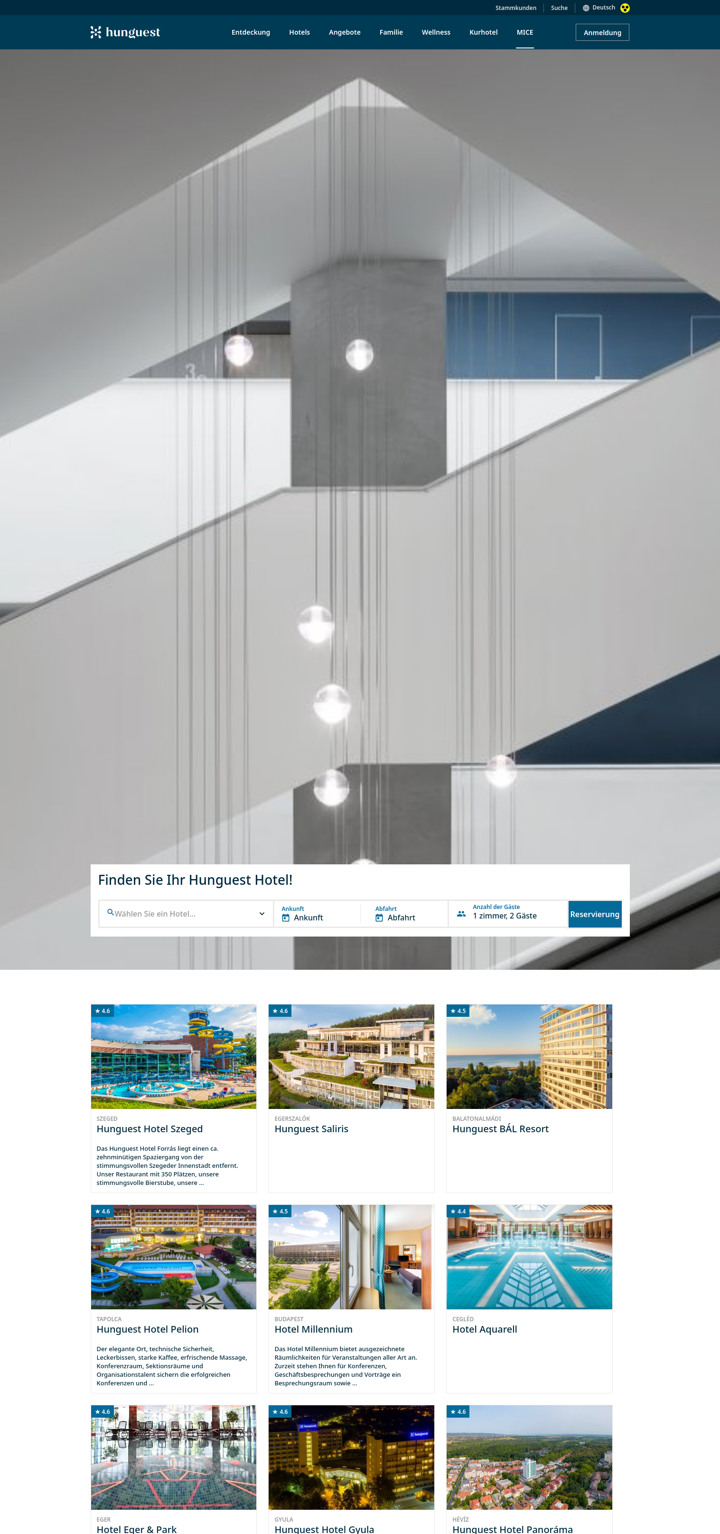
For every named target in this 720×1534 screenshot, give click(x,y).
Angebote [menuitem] (345, 32)
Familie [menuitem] (391, 32)
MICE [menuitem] (525, 32)
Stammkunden (516, 8)
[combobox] (187, 914)
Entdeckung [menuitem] (251, 32)
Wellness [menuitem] (436, 32)
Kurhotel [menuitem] (483, 32)
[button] (186, 914)
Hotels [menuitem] (299, 32)
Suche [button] (559, 8)
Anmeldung (602, 32)
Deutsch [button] (604, 7)
